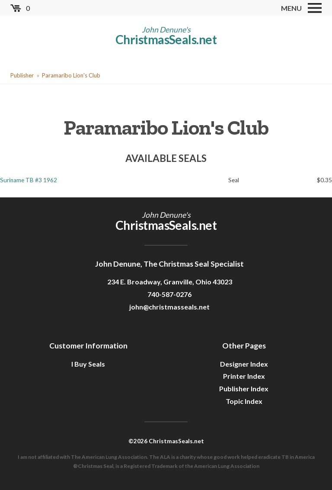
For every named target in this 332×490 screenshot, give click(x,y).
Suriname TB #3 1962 (28, 180)
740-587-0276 (169, 294)
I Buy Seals (88, 364)
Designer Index (244, 364)
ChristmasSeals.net (166, 39)
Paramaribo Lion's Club (71, 75)
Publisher (22, 75)
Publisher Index (243, 388)
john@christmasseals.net (169, 307)
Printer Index (244, 376)
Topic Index (244, 401)
